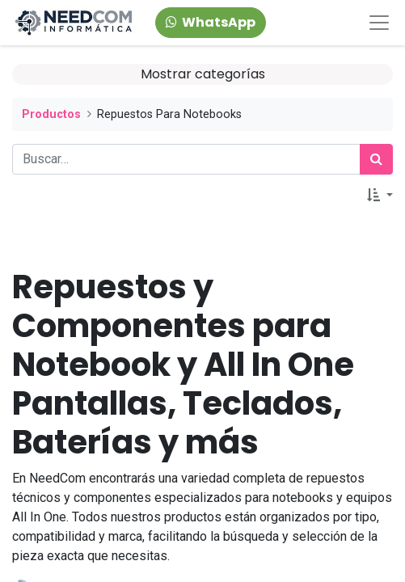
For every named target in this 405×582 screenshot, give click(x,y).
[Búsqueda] (376, 159)
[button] (380, 195)
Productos (51, 114)
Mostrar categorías (203, 74)
